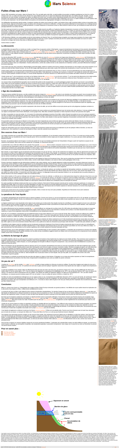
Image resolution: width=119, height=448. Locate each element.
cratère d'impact (80, 57)
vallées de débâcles (50, 52)
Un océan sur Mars (9, 335)
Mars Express (36, 298)
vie (86, 291)
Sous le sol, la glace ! (10, 333)
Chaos (23, 86)
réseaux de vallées (36, 52)
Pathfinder (32, 264)
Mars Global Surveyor (28, 57)
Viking (56, 50)
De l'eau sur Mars (9, 332)
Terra (38, 58)
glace (32, 208)
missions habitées (40, 310)
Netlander (8, 299)
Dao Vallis (51, 78)
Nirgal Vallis (44, 78)
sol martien (11, 264)
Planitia (112, 321)
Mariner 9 (37, 50)
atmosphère (43, 145)
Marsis (50, 298)
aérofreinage (51, 57)
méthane (37, 177)
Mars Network (40, 307)
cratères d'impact (49, 76)
